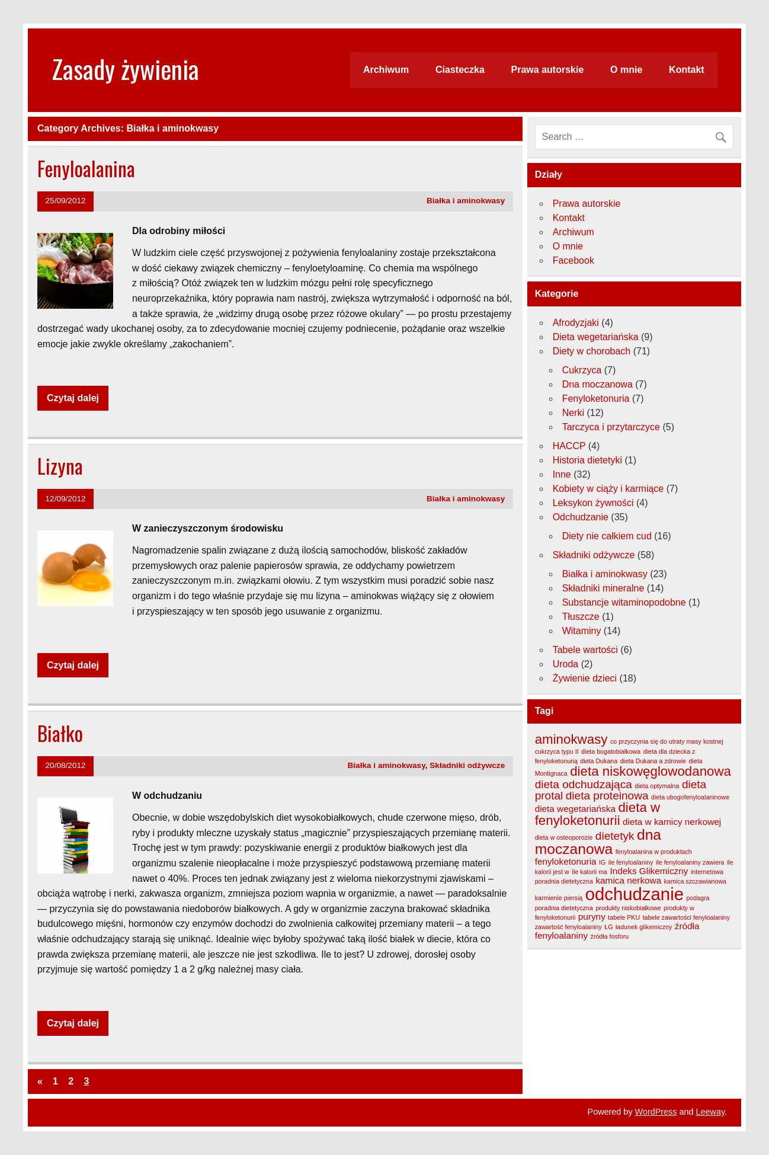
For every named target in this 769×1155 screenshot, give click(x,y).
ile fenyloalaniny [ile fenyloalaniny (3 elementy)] (630, 862)
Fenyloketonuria (596, 398)
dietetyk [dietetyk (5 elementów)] (615, 836)
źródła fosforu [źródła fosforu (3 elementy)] (610, 936)
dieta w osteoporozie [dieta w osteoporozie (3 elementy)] (564, 837)
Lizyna (60, 466)
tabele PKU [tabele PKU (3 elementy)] (624, 917)
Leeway (710, 1111)
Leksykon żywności (593, 503)
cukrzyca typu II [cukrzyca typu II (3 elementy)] (557, 751)
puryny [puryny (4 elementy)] (591, 916)
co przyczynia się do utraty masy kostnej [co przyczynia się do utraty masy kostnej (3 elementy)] (666, 741)
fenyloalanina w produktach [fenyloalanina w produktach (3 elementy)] (654, 851)
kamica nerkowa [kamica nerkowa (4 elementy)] (628, 880)
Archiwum (386, 70)
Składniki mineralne (603, 588)
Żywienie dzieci (585, 678)
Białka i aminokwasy (466, 200)
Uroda (566, 664)
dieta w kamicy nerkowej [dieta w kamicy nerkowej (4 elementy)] (672, 822)
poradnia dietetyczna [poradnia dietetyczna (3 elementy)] (564, 907)
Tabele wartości (585, 650)
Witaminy (581, 631)
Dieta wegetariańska (596, 337)
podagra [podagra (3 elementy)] (697, 897)
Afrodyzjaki (576, 323)
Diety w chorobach (592, 351)
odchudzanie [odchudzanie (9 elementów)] (634, 894)
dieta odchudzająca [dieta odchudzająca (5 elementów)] (583, 784)
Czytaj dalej (73, 398)
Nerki (573, 413)
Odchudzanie (580, 517)
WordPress (656, 1111)
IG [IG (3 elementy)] (602, 862)
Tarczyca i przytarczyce (611, 427)
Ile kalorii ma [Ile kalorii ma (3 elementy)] (589, 871)
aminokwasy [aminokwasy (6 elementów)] (571, 739)
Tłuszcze (581, 617)
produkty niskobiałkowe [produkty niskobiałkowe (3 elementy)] (628, 907)
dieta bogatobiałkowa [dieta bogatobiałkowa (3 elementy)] (610, 751)
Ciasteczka (460, 70)
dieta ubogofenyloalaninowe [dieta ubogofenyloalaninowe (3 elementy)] (690, 797)
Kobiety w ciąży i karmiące (608, 489)
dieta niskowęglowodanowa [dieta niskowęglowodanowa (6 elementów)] (650, 771)
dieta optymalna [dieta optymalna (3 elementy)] (657, 785)
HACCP (569, 446)
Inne (562, 474)
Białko (60, 733)
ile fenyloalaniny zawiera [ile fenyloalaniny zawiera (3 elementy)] (690, 862)
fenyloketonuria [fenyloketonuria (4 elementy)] (566, 861)
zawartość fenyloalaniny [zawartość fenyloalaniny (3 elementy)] (568, 926)
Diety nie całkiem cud (607, 536)
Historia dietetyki (587, 460)
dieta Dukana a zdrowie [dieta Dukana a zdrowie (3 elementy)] (653, 760)
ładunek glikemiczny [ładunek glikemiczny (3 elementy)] (644, 926)
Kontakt (686, 70)
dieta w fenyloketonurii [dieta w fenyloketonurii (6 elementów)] (598, 814)
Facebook (573, 260)
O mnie (626, 70)
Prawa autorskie (547, 70)
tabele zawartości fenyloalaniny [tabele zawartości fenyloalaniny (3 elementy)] (686, 917)
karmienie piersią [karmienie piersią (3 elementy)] (559, 897)
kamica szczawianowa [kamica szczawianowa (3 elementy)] (695, 881)
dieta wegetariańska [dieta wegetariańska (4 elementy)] (575, 809)
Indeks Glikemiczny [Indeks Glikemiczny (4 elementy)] (649, 871)
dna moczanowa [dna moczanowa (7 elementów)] (598, 842)
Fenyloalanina (86, 168)
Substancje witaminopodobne (624, 602)
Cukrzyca (582, 370)
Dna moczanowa (597, 384)
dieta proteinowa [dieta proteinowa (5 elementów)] (607, 795)
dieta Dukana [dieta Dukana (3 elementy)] (598, 760)
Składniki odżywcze (467, 765)
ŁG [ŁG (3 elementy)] (608, 926)
